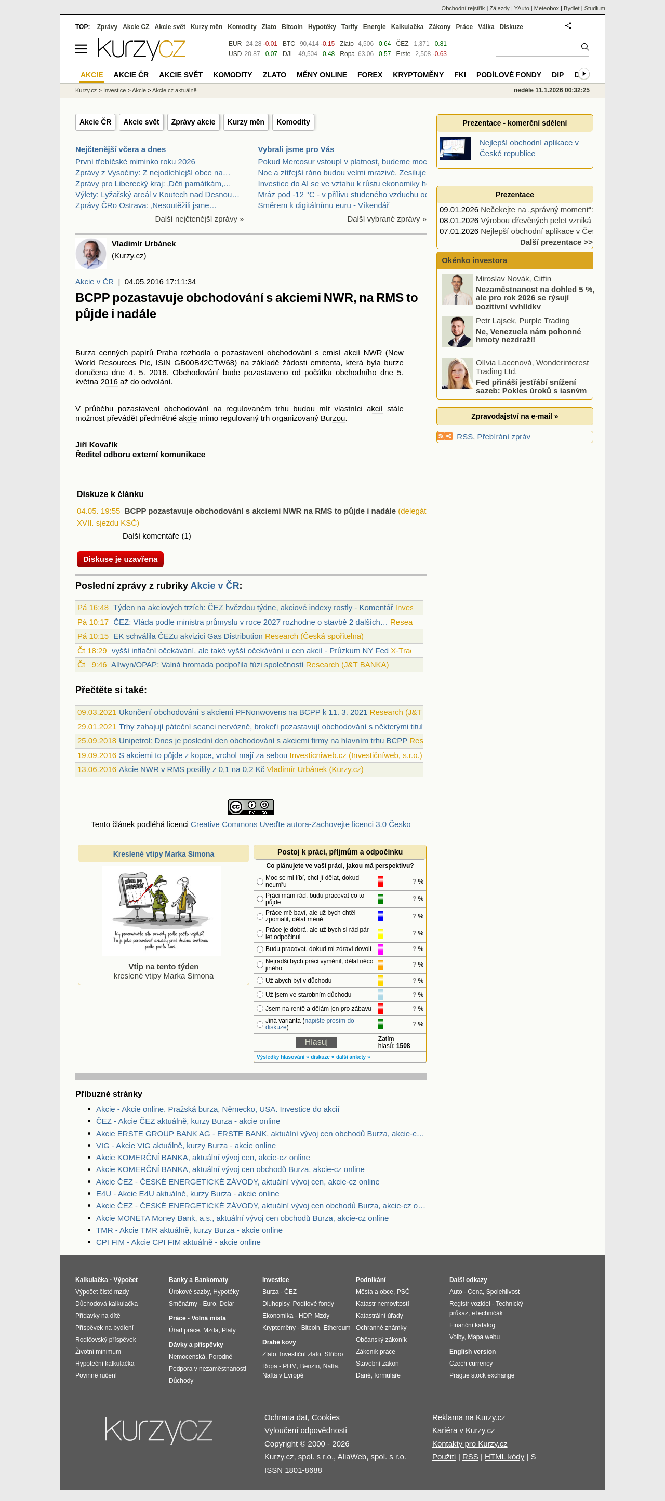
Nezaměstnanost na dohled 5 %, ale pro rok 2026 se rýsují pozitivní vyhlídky (535, 298)
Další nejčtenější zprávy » (199, 218)
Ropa (347, 54)
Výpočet (125, 1280)
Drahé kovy (279, 1342)
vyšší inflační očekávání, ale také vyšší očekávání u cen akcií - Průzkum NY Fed (250, 650)
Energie (374, 27)
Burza (270, 1292)
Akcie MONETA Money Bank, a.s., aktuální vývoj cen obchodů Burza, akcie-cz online (242, 1218)
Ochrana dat (286, 1417)
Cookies (326, 1417)
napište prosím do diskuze (309, 1024)
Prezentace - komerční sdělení (515, 123)
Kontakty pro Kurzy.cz (470, 1443)
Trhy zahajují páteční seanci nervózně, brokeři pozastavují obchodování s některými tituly (273, 726)
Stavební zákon (377, 1363)
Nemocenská (187, 1356)
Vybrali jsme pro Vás (296, 149)
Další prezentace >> (556, 242)
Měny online (322, 75)
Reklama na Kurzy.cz (469, 1417)
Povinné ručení (96, 1375)
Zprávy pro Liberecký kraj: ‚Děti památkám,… (153, 183)
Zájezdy (499, 8)
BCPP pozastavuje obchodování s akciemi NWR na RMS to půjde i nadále (260, 510)
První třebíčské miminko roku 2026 (135, 161)
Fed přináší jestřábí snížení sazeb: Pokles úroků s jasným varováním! (515, 391)
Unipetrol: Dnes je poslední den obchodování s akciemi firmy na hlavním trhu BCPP (263, 740)
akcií (352, 352)
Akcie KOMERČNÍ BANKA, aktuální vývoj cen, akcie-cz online (203, 1157)
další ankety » (353, 1057)
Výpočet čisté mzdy (102, 1292)
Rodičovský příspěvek (105, 1339)
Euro (209, 1303)
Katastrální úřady (379, 1315)
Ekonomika (277, 1315)
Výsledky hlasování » (283, 1057)
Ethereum (336, 1327)
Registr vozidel (469, 1303)
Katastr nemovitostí (382, 1303)
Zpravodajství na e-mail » (514, 416)
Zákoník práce (375, 1351)
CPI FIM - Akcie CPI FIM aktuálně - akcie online (178, 1241)
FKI (460, 75)
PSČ (403, 1292)
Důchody (181, 1380)
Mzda (210, 1330)
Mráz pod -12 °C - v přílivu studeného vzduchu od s (346, 194)
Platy (229, 1330)
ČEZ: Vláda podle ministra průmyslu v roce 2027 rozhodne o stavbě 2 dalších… (250, 621)
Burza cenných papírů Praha (126, 352)
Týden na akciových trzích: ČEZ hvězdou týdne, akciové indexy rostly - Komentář (253, 607)
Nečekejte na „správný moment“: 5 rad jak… (557, 209)
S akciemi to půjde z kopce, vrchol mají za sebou (203, 755)
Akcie (139, 90)
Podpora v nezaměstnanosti (207, 1368)
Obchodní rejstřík (463, 8)
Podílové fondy (508, 75)
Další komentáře (151, 535)
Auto (455, 1292)
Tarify (349, 27)
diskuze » (322, 1057)
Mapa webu (484, 1337)
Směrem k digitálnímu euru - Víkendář (324, 205)
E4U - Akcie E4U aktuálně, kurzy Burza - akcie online (188, 1193)
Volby (456, 1337)
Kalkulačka (407, 27)
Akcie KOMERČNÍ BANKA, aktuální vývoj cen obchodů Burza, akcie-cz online (230, 1169)
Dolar (226, 1303)
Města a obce (374, 1292)
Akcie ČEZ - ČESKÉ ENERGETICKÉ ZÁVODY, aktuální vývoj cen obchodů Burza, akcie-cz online (261, 1205)
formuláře (387, 1375)
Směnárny (183, 1303)
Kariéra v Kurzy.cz (463, 1430)
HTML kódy (504, 1456)
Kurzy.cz (86, 90)
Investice (114, 90)
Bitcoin (292, 27)
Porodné (220, 1356)
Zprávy (107, 27)
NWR (373, 352)
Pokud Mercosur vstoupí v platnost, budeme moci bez (351, 161)
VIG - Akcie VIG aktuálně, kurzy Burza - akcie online (186, 1145)
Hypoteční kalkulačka (104, 1363)
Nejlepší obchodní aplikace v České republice (559, 231)
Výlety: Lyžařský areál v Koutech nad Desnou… (157, 194)
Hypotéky (322, 27)
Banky (178, 1280)
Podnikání (370, 1280)
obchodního (356, 372)
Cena (475, 1292)
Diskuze (511, 27)
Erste (403, 54)
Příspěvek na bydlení (104, 1327)
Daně (363, 1375)
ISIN (163, 362)
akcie (188, 418)
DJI (287, 54)
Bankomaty (211, 1280)
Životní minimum (98, 1351)
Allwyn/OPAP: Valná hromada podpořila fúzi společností (207, 664)
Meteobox (546, 8)
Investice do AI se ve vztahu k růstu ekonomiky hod (346, 183)
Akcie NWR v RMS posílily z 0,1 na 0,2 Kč (191, 769)
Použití (444, 1456)
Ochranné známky (381, 1327)
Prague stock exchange (481, 1375)
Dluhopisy (275, 1303)
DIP (558, 75)
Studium (594, 8)
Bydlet (572, 8)
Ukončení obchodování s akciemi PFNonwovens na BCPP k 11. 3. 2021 (243, 712)
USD (235, 54)
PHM (290, 1366)
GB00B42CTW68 (204, 362)
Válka (486, 27)
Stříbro (333, 1354)
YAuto (521, 8)
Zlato (347, 43)
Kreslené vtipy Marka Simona (164, 854)
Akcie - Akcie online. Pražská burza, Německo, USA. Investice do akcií (218, 1109)
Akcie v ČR (94, 281)
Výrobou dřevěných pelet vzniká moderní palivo (562, 220)
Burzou (333, 418)
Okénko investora (473, 260)
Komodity (293, 122)
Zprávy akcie (193, 122)
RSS (465, 436)
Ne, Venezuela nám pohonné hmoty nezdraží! (528, 336)
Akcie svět (141, 122)
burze (394, 362)
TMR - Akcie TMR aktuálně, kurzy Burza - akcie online (189, 1229)
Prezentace (515, 194)
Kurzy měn (246, 122)
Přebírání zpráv (504, 436)
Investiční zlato (300, 1354)
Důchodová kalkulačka (106, 1303)
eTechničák (487, 1313)
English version (472, 1351)
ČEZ (402, 43)
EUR (235, 43)
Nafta (330, 1366)
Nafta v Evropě (282, 1375)
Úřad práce (184, 1330)
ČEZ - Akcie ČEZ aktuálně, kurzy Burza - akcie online (188, 1121)
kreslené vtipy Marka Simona (161, 966)
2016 (157, 372)
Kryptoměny (418, 75)
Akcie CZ (136, 27)
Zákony (439, 27)
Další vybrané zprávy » (387, 218)
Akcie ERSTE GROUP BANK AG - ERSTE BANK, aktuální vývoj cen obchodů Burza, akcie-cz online (261, 1133)
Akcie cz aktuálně (174, 90)
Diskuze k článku (110, 494)
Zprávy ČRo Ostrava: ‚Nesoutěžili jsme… (146, 205)
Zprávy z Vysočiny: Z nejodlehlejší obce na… (153, 172)
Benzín (310, 1366)
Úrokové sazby (189, 1292)
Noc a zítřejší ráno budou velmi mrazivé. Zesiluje (342, 172)
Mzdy (322, 1315)
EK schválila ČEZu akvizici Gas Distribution (188, 635)
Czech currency (471, 1363)
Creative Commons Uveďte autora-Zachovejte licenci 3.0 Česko (301, 824)
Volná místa (208, 1318)
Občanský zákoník (381, 1339)
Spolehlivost (503, 1292)
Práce (464, 27)
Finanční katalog (472, 1325)
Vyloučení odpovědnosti (305, 1430)
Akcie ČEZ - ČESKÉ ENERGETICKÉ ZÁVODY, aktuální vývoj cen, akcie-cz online (238, 1181)
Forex (369, 75)
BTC (289, 43)
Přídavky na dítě (98, 1315)
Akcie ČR (95, 122)
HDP (305, 1315)
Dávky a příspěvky (196, 1344)
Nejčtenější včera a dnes (120, 149)
